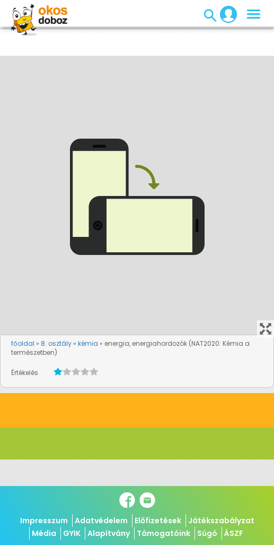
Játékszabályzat (221, 520)
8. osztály (56, 343)
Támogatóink (163, 533)
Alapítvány (108, 533)
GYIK (72, 533)
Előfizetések (158, 520)
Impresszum (44, 520)
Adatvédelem (101, 520)
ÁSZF (233, 533)
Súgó (207, 533)
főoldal (22, 343)
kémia (88, 343)
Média (44, 533)
